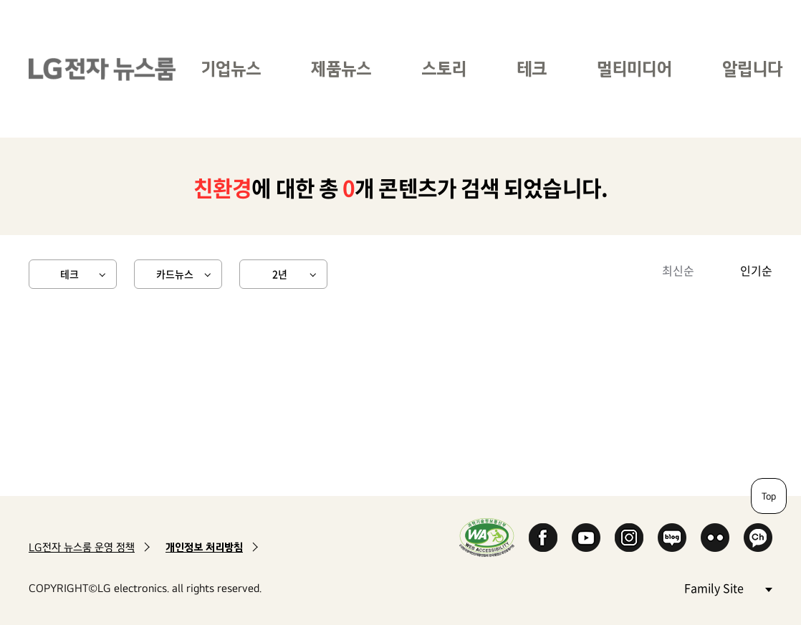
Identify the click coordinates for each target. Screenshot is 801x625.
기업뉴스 (231, 68)
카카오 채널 (758, 537)
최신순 (678, 270)
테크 (532, 68)
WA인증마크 (486, 537)
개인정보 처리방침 (204, 547)
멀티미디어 (634, 68)
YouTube (586, 537)
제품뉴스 (341, 68)
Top (769, 496)
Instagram (629, 537)
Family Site (728, 587)
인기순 (756, 270)
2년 (279, 274)
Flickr (715, 537)
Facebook (543, 537)
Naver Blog (672, 537)
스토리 (443, 68)
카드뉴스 (174, 274)
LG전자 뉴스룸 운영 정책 (82, 547)
